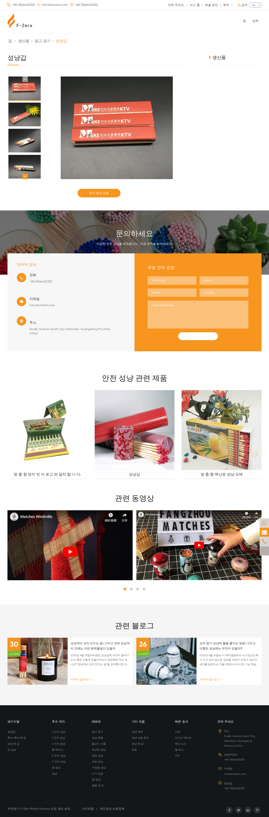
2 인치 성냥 (58, 731)
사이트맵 (88, 808)
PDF (177, 755)
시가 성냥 (97, 773)
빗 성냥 (11, 749)
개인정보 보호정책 (112, 808)
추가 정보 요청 (99, 193)
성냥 (54, 773)
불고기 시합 (99, 743)
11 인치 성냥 (59, 761)
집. (245, 21)
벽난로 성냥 (99, 749)
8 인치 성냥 (58, 755)
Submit (198, 336)
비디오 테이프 (183, 737)
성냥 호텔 (97, 737)
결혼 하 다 (98, 785)
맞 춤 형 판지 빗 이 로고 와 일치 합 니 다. (47, 474)
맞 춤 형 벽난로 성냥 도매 (222, 474)
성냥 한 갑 (13, 743)
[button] (25, 79)
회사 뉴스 (180, 743)
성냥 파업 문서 (140, 737)
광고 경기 (42, 41)
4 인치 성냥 (58, 743)
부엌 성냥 (97, 761)
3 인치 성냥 (58, 737)
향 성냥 (56, 767)
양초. (134, 749)
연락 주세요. (225, 721)
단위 (256, 21)
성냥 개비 (137, 731)
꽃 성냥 (96, 779)
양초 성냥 (97, 755)
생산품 (23, 41)
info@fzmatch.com (55, 5)
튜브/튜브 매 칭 (16, 737)
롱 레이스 (57, 749)
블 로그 (179, 749)
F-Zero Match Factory (35, 808)
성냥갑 (61, 41)
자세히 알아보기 (82, 679)
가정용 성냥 (99, 767)
